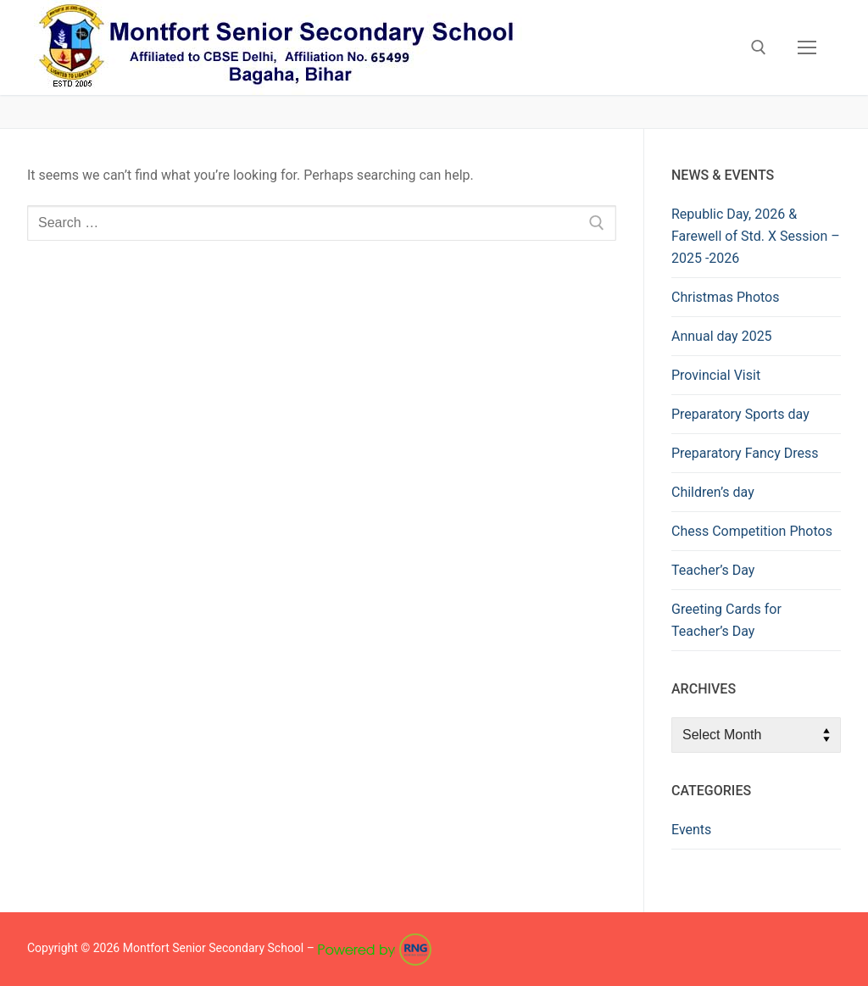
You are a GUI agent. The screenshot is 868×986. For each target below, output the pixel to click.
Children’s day (712, 492)
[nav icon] (807, 47)
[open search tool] (758, 47)
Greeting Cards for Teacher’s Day (726, 620)
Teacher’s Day (712, 570)
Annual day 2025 (721, 336)
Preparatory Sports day (740, 414)
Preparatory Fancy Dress (744, 453)
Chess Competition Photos (751, 531)
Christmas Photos (725, 297)
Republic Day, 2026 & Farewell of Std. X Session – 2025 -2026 (755, 236)
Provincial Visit (715, 375)
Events (691, 830)
